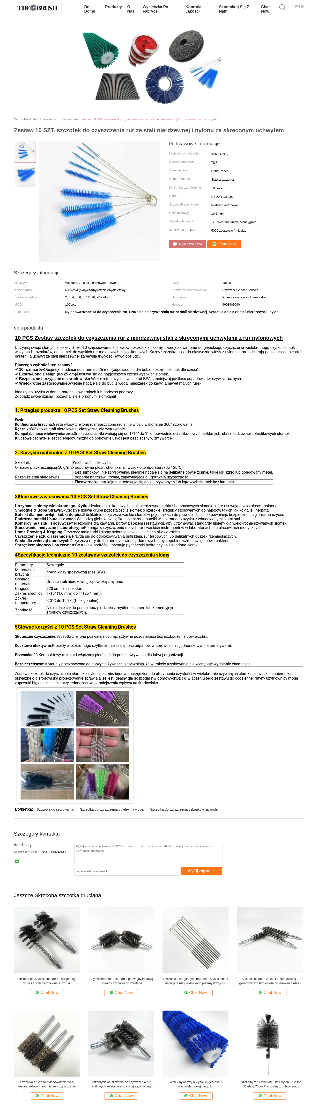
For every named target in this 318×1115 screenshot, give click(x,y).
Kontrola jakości (193, 9)
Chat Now (265, 9)
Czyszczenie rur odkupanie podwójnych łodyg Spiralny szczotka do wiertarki (121, 981)
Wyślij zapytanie (202, 871)
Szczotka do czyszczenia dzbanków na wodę (184, 809)
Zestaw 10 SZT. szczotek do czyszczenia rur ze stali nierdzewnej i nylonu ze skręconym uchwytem (149, 119)
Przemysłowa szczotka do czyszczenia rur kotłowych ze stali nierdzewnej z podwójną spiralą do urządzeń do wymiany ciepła (121, 1084)
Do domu (89, 9)
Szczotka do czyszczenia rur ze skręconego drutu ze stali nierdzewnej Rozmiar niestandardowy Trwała (46, 981)
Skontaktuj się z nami (234, 9)
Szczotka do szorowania (55, 809)
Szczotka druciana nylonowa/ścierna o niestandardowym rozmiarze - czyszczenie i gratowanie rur (47, 1084)
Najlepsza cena (187, 244)
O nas (130, 9)
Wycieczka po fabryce (155, 9)
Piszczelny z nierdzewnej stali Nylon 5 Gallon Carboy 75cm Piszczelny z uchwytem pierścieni (269, 1084)
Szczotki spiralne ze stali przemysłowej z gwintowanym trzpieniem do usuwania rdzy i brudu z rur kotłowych (270, 981)
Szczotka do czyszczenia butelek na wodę (111, 809)
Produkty (113, 7)
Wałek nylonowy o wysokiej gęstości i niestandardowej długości (196, 1084)
